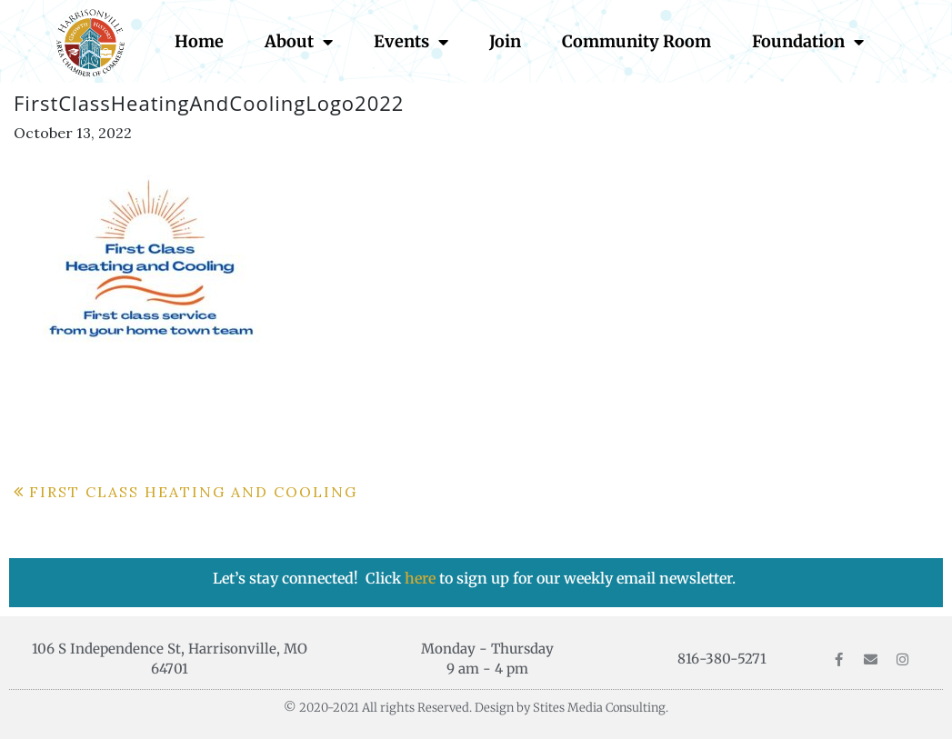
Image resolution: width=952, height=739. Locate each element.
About (299, 42)
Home (199, 41)
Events (411, 42)
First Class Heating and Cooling (193, 492)
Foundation (808, 42)
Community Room (636, 41)
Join (505, 41)
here (422, 578)
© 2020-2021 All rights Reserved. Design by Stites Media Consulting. (476, 707)
